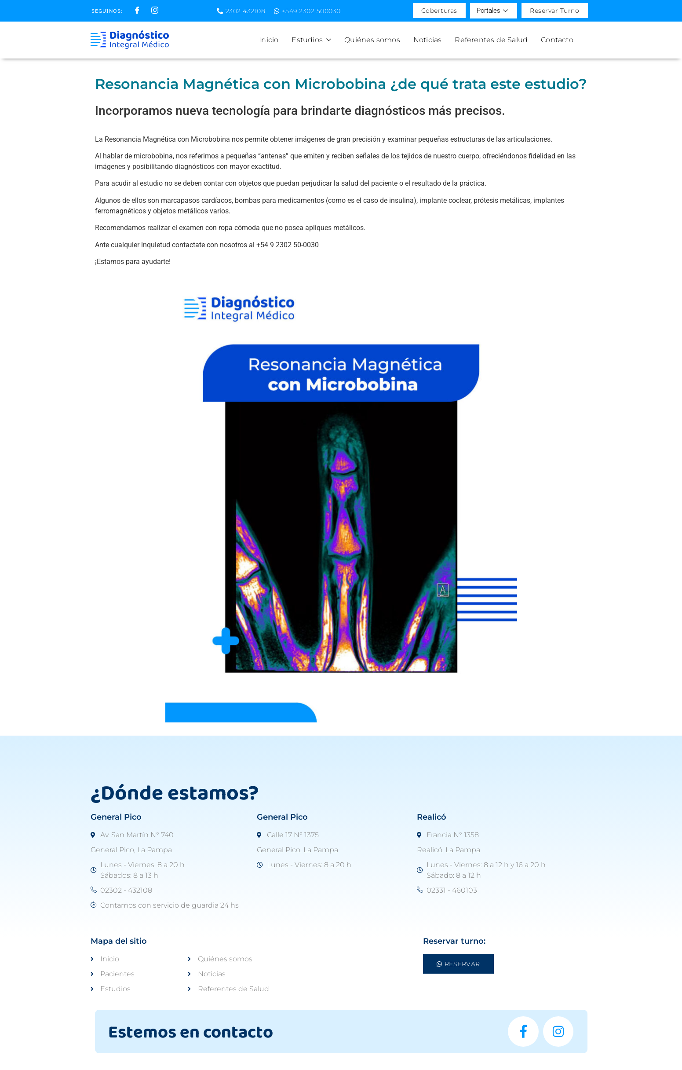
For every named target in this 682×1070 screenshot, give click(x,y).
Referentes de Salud (491, 40)
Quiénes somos (372, 40)
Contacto (557, 40)
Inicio (268, 40)
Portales (491, 11)
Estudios (311, 40)
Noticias (427, 40)
